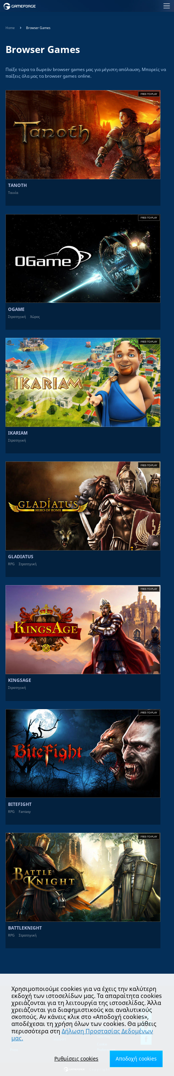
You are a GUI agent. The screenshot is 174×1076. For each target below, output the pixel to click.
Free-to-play (149, 94)
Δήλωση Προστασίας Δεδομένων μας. (82, 1034)
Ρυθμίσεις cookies (76, 1058)
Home (10, 27)
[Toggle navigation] (107, 6)
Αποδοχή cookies (136, 1058)
